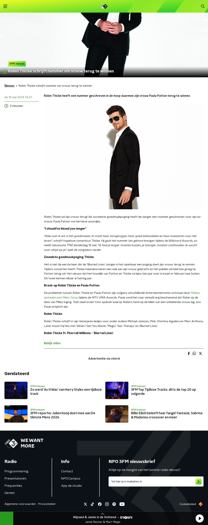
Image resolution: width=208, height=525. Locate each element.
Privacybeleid (46, 504)
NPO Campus (70, 478)
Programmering (16, 471)
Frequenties (13, 485)
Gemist (9, 493)
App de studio (71, 485)
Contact (67, 471)
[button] (199, 518)
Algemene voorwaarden (20, 504)
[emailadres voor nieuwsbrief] (156, 481)
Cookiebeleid (187, 504)
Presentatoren (15, 478)
